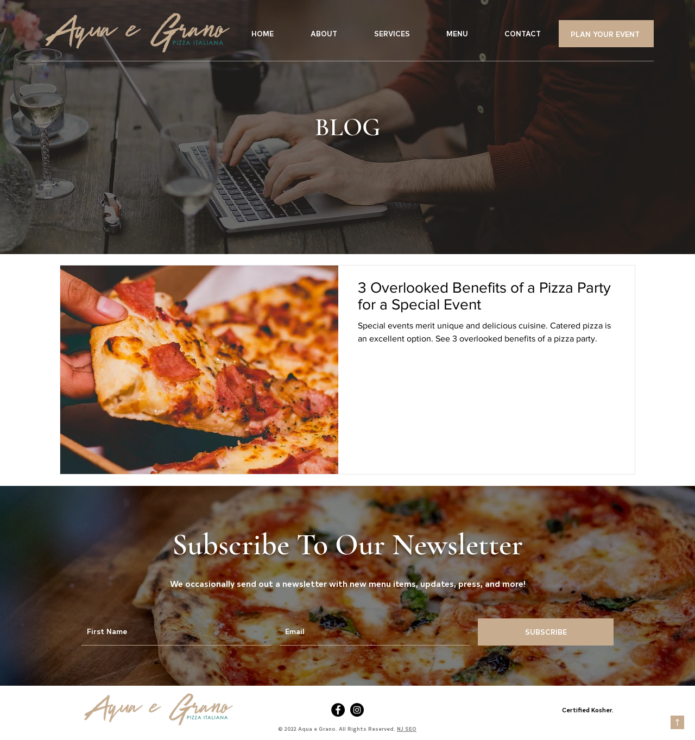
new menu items (383, 583)
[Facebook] (338, 710)
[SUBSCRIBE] (546, 632)
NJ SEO (406, 728)
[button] (392, 33)
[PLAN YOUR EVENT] (606, 33)
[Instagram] (357, 710)
